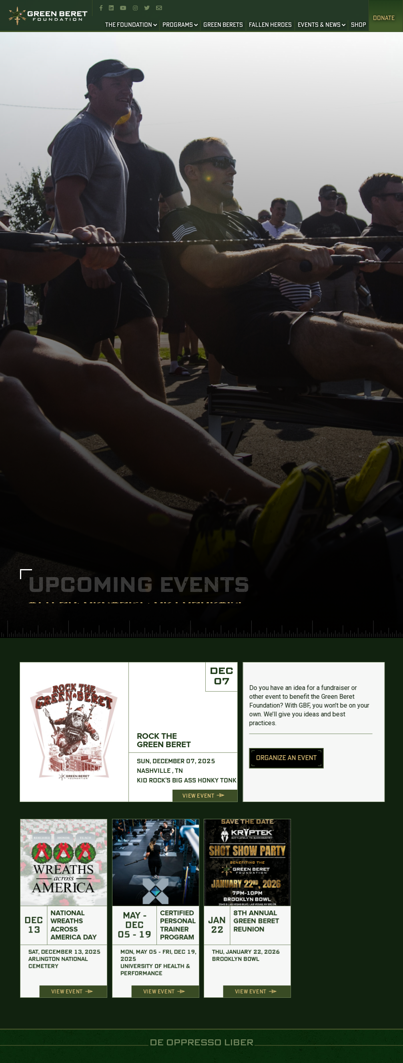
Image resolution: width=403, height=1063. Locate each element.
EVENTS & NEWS (319, 25)
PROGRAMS (177, 25)
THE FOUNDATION (128, 25)
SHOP (358, 25)
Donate (384, 18)
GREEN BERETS (223, 25)
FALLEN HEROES (270, 25)
